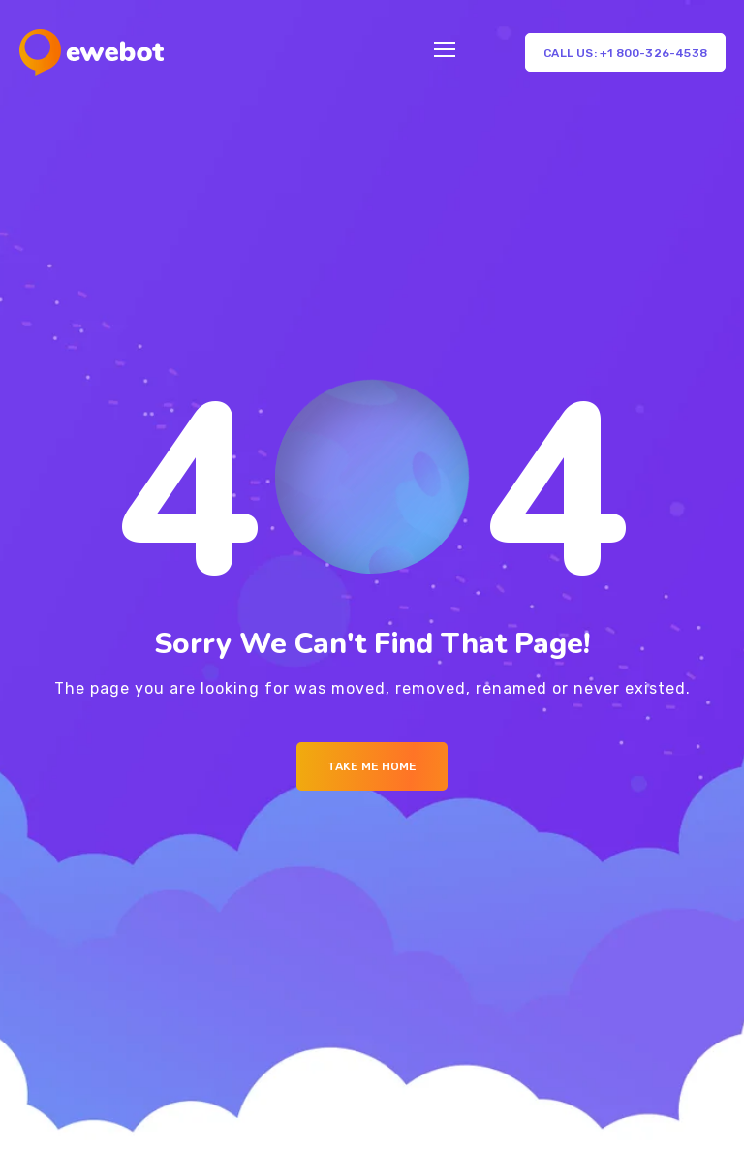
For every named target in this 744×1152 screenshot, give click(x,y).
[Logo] (91, 52)
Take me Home (372, 766)
